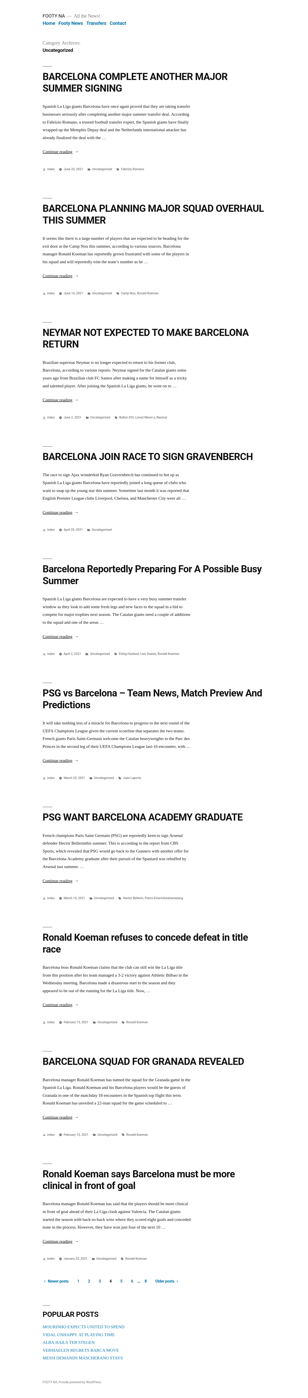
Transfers (96, 23)
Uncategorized (102, 169)
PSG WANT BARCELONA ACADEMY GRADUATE (143, 817)
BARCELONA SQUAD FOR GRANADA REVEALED (143, 1061)
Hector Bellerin (133, 898)
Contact (118, 23)
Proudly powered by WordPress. (80, 1382)
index (51, 169)
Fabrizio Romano (132, 169)
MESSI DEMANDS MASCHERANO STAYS (83, 1358)
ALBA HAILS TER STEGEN (69, 1342)
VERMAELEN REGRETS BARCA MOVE (81, 1350)
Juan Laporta (132, 778)
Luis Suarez (148, 654)
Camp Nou (128, 293)
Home (49, 23)
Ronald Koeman (148, 293)
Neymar (162, 417)
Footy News (71, 23)
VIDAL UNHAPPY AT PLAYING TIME (79, 1335)
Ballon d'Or (126, 417)
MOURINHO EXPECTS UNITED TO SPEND (84, 1327)
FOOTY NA (54, 16)
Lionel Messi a (145, 417)
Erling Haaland (129, 654)
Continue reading (61, 151)
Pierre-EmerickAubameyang (164, 898)
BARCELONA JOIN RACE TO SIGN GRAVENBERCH (148, 456)
